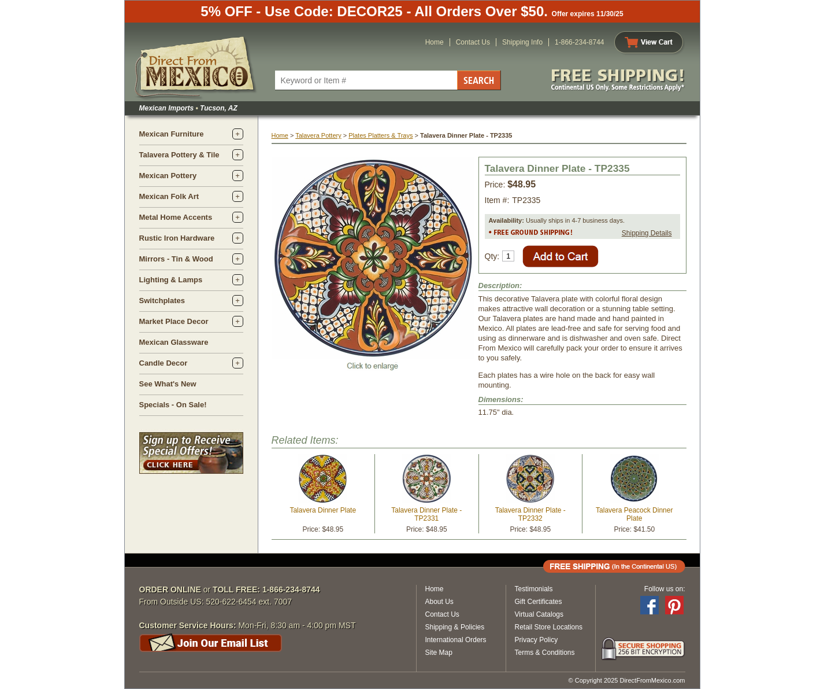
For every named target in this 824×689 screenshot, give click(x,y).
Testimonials (534, 589)
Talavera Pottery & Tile (179, 154)
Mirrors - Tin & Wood (176, 259)
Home (434, 42)
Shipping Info (522, 42)
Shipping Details (647, 233)
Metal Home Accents (176, 217)
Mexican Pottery (168, 175)
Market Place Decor (174, 321)
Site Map (438, 653)
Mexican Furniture (171, 134)
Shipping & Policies (455, 627)
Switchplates (162, 300)
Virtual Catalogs (539, 614)
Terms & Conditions (545, 653)
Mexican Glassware (174, 342)
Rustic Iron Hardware (177, 238)
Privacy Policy (536, 640)
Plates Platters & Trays (380, 135)
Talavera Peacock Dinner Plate (634, 514)
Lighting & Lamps (171, 279)
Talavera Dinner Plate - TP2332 (530, 514)
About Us (439, 602)
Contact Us (473, 42)
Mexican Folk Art (169, 196)
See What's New (167, 383)
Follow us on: (664, 589)
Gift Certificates (538, 602)
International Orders (456, 640)
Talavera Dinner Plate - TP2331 (426, 514)
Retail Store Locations (548, 627)
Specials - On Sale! (173, 404)
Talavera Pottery (318, 135)
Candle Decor (163, 363)
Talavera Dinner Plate (322, 510)
